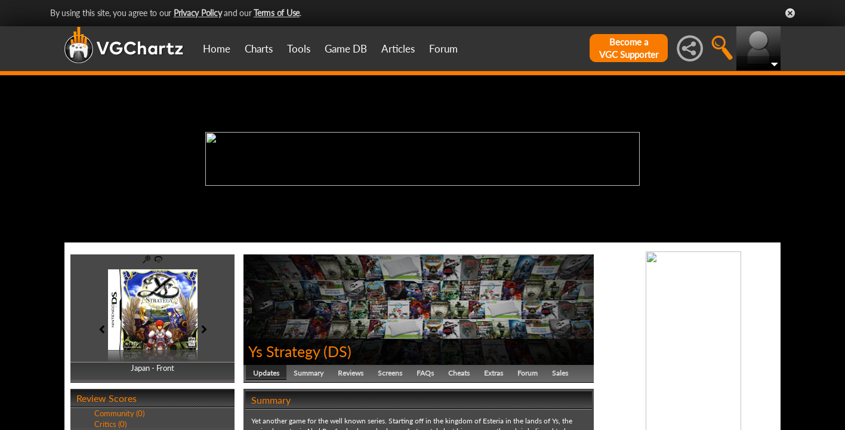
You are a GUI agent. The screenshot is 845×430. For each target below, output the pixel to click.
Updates (266, 372)
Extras (493, 372)
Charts (259, 48)
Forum (443, 48)
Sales (560, 372)
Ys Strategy (284, 351)
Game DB (346, 48)
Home (216, 48)
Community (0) (119, 413)
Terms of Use (277, 13)
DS (337, 351)
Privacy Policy (198, 13)
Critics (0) (110, 424)
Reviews (350, 372)
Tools (298, 48)
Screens (390, 372)
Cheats (459, 372)
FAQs (425, 372)
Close (790, 13)
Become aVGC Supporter (628, 48)
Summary (308, 372)
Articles (398, 48)
